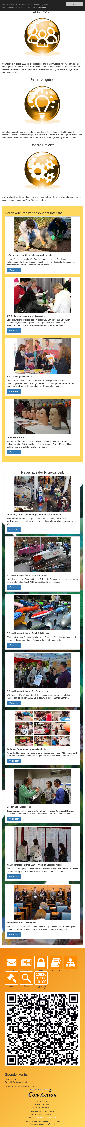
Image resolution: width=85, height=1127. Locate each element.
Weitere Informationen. (37, 7)
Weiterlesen (14, 270)
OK (74, 4)
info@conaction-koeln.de (45, 1117)
